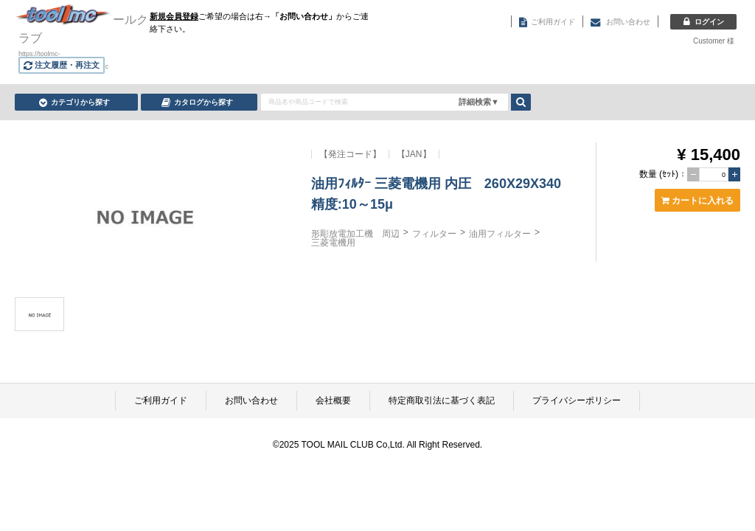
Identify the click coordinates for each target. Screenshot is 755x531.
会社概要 (333, 400)
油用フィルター (500, 234)
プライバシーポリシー (576, 400)
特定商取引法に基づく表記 (442, 400)
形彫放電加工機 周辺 (355, 234)
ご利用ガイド (160, 400)
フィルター (434, 234)
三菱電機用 (333, 242)
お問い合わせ (251, 400)
